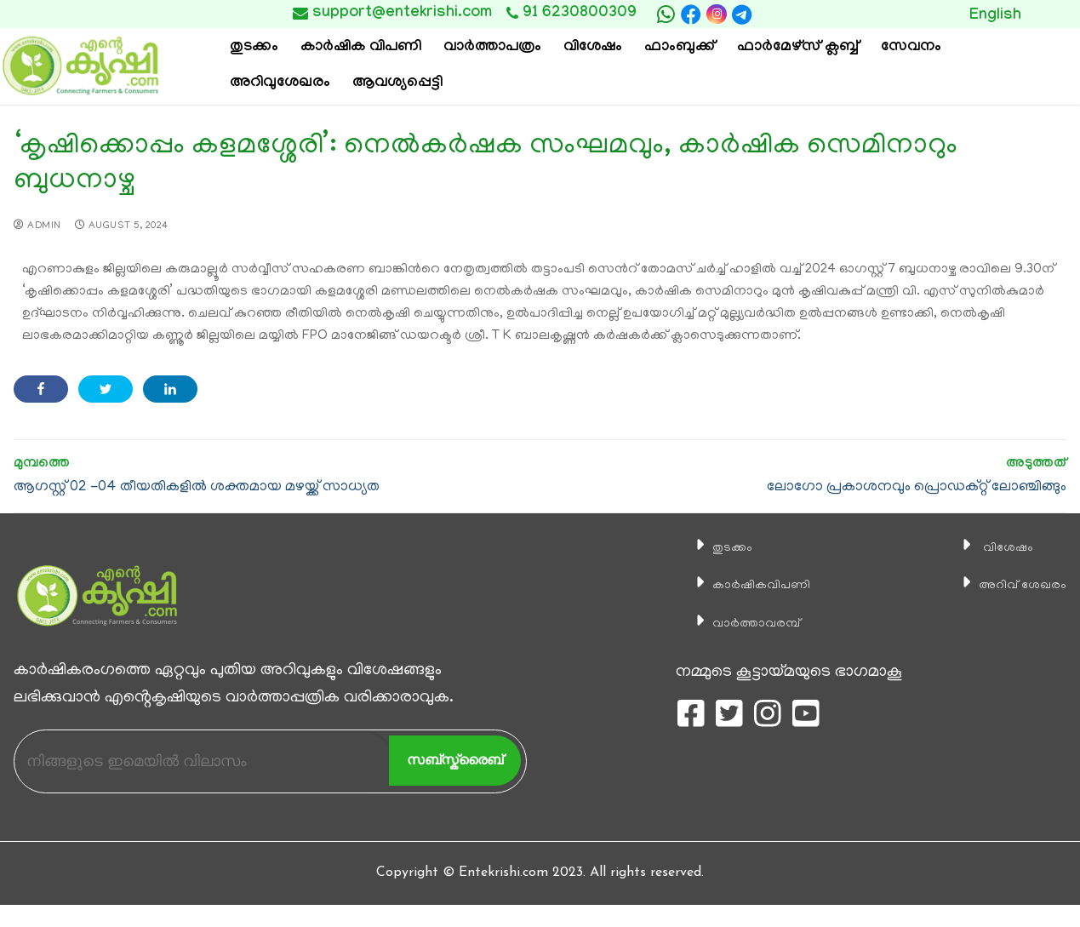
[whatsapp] (665, 14)
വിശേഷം (991, 547)
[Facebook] (691, 14)
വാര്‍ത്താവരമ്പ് (741, 623)
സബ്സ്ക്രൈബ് (455, 759)
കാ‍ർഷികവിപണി (748, 584)
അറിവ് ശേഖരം (1011, 584)
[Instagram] (716, 14)
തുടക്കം (712, 547)
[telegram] (742, 14)
